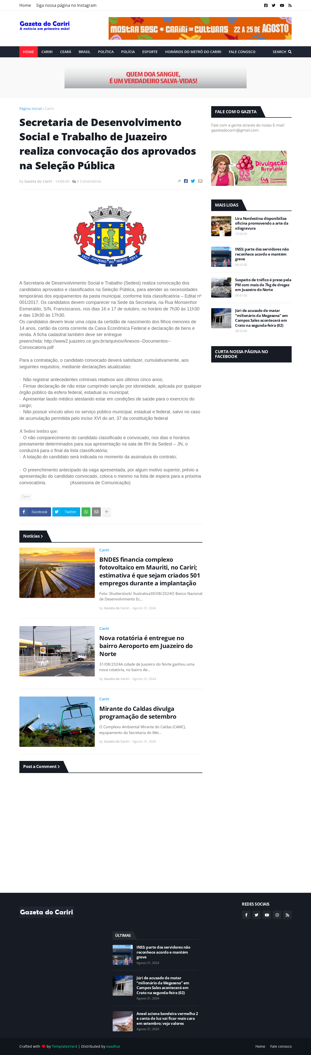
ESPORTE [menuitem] (150, 51)
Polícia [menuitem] (128, 51)
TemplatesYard (64, 1046)
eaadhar (113, 1046)
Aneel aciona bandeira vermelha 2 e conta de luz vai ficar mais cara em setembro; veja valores (167, 1018)
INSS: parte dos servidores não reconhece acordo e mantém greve (262, 254)
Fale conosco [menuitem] (242, 51)
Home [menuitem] (28, 51)
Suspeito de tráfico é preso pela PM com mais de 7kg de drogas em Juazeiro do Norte (263, 284)
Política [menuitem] (106, 51)
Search (279, 51)
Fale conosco (281, 1046)
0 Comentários (89, 181)
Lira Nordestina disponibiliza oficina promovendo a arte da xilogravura (261, 223)
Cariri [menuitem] (47, 51)
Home (25, 5)
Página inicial (30, 108)
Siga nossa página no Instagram (66, 5)
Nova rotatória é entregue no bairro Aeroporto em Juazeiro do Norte (146, 646)
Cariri (49, 108)
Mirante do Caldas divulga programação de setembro (137, 712)
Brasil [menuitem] (85, 51)
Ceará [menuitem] (65, 51)
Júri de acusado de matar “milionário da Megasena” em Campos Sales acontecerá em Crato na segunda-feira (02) (261, 318)
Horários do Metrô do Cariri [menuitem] (193, 51)
